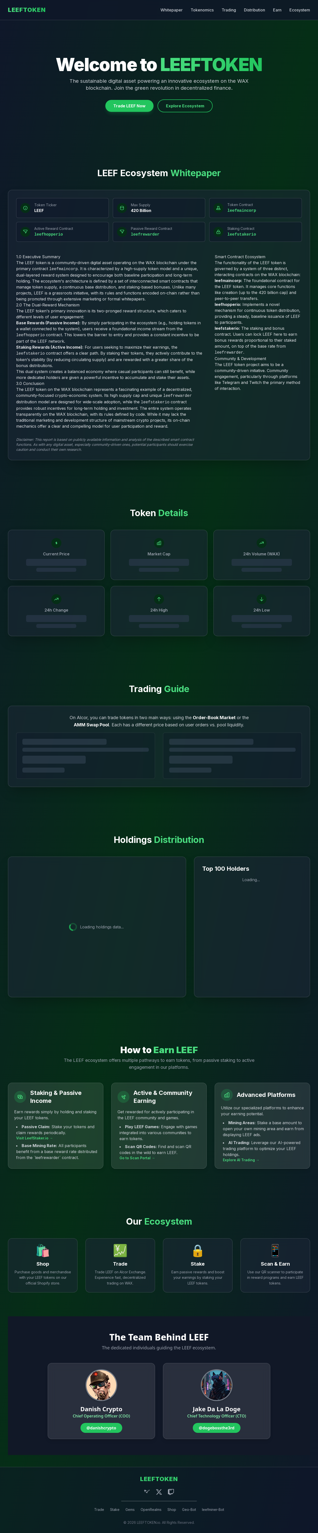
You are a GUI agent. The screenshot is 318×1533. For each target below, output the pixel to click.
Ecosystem (299, 9)
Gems (130, 1509)
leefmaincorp (241, 210)
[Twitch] (171, 1492)
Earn (277, 9)
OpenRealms (151, 1509)
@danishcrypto (101, 1428)
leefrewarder (145, 234)
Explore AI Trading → (241, 1160)
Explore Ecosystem (185, 105)
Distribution (254, 9)
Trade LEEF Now (129, 105)
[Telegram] (147, 1492)
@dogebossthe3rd (216, 1428)
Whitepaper (171, 9)
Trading (229, 9)
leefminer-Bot (213, 1509)
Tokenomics (202, 9)
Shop (171, 1509)
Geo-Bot (189, 1509)
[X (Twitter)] (159, 1492)
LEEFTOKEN (27, 9)
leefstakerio (241, 234)
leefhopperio (48, 234)
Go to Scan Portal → (137, 1158)
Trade (99, 1509)
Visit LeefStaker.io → (34, 1138)
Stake (114, 1509)
